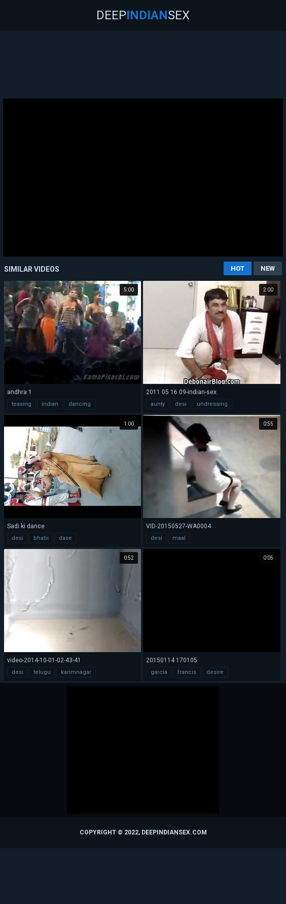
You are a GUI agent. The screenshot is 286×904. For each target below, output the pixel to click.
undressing (212, 404)
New (268, 268)
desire (215, 672)
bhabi (41, 538)
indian (50, 404)
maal (179, 538)
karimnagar (76, 672)
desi (181, 404)
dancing (79, 404)
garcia (159, 672)
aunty (158, 404)
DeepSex (143, 15)
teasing (21, 404)
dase (65, 538)
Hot (237, 268)
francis (186, 672)
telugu (42, 672)
